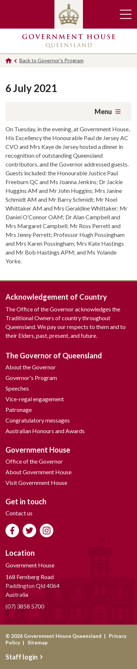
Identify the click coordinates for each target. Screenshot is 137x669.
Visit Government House (36, 482)
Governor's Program (31, 377)
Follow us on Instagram (46, 530)
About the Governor (30, 366)
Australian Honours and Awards (45, 430)
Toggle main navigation (126, 14)
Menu (108, 111)
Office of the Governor (34, 461)
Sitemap (37, 642)
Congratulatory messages (37, 420)
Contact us (19, 512)
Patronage (18, 409)
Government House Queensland (68, 41)
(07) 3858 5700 (24, 606)
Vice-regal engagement (34, 398)
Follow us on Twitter (29, 530)
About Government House (38, 471)
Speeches (17, 388)
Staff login (24, 657)
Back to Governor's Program (51, 60)
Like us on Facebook (12, 530)
